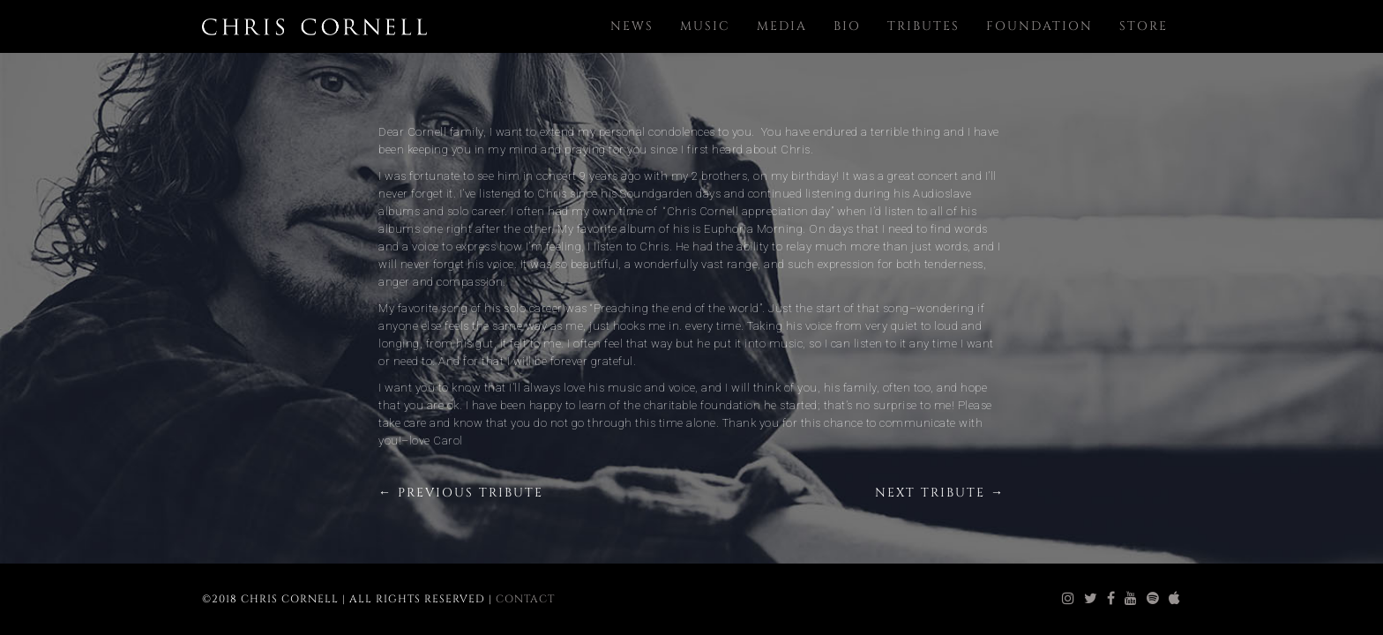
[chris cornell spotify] (1153, 599)
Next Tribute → (940, 492)
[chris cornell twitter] (1091, 599)
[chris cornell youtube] (1131, 599)
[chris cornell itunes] (1175, 599)
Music (705, 26)
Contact (525, 599)
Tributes (923, 26)
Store (1143, 26)
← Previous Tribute (460, 492)
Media (782, 26)
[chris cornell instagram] (1068, 599)
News (632, 26)
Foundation (1039, 26)
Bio (847, 26)
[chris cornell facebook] (1111, 599)
